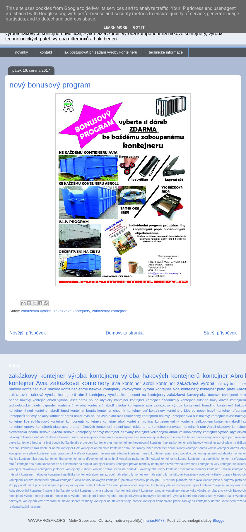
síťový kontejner (143, 490)
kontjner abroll (102, 469)
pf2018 (160, 480)
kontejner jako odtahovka (215, 453)
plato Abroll (236, 389)
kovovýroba (131, 389)
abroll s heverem (60, 437)
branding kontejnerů (217, 405)
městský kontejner (21, 474)
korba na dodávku (125, 469)
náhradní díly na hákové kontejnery (174, 474)
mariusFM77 (154, 520)
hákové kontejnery (104, 389)
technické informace (166, 52)
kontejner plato (213, 389)
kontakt (46, 52)
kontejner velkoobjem (196, 421)
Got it (139, 27)
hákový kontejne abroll (38, 400)
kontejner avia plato (22, 453)
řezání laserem (30, 506)
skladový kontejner (231, 426)
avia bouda (91, 416)
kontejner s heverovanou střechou (174, 464)
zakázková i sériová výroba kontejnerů (42, 394)
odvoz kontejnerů (232, 400)
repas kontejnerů (203, 485)
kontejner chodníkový (162, 400)
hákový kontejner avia (27, 389)
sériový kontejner (106, 432)
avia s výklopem (223, 437)
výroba (201, 490)
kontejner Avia (28, 383)
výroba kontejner (157, 389)
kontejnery (157, 410)
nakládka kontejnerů (48, 474)
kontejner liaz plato (32, 458)
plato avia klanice (200, 480)
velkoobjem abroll (164, 432)
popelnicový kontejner (214, 410)
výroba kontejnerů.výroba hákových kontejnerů (139, 495)
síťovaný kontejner (135, 432)
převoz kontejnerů (178, 485)
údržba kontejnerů (223, 501)
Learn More (115, 27)
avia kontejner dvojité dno (157, 437)
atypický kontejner (114, 400)
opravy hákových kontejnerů (101, 480)
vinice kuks (188, 490)
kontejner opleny (104, 464)
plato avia (60, 426)
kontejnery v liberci (78, 469)
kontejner (137, 400)
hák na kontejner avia (177, 442)
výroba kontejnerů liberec (88, 495)
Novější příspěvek (27, 332)
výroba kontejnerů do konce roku (47, 495)
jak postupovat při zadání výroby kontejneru (100, 52)
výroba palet (225, 495)
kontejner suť (137, 410)
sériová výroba (50, 432)
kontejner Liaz (70, 448)
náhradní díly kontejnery (132, 474)
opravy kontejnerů (38, 426)
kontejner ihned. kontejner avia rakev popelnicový (162, 453)
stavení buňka (55, 490)
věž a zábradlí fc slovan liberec (59, 501)
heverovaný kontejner (148, 442)
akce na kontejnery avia (123, 437)
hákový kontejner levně (216, 416)
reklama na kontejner (149, 426)
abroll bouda (88, 400)
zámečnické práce (168, 501)
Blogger (219, 520)
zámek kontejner (144, 501)
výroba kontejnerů (93, 375)
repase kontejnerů (227, 485)
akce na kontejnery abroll (89, 437)
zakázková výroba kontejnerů (177, 405)
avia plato (108, 416)
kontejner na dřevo (81, 458)
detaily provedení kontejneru (89, 442)
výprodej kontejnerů (58, 405)
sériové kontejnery (77, 432)
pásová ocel (128, 485)
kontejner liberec (56, 458)
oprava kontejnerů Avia (65, 480)
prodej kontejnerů (72, 485)
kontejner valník (167, 421)
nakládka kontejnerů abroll (81, 474)
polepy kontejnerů (47, 485)
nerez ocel (107, 474)
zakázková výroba (36, 311)
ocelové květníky (210, 474)
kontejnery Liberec (181, 410)
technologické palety (25, 405)
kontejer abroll (50, 448)
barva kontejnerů (20, 442)
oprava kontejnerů (36, 480)
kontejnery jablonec (51, 469)
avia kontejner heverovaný (194, 437)
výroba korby (207, 495)
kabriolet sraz (30, 448)
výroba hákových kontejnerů (160, 375)
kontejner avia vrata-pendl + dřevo (61, 453)
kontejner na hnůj (106, 458)
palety (150, 480)
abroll (43, 437)
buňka (65, 442)
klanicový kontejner (50, 421)
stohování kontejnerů (116, 490)
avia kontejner (126, 383)
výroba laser (67, 400)
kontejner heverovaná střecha (106, 453)
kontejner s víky (208, 464)
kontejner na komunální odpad (139, 458)
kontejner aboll (114, 421)
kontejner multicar (140, 421)
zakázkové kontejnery (72, 311)
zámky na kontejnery (196, 501)
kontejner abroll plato (95, 448)
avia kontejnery (185, 389)
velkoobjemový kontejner (198, 432)
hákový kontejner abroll (68, 389)
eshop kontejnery (120, 442)
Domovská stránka (125, 332)
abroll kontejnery (92, 394)
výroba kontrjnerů (185, 495)
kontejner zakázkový (23, 469)
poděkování (26, 485)
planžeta (181, 480)
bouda (56, 442)
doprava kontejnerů (223, 395)
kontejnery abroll (227, 421)
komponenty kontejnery (84, 421)
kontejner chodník (111, 410)
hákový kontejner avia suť (178, 416)
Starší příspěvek (220, 332)
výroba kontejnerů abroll (94, 405)
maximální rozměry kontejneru (200, 469)
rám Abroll (208, 426)
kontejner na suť (53, 464)
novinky (21, 52)
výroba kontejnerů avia (134, 405)
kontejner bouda (83, 410)
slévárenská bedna (23, 432)
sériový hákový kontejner (45, 416)
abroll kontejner (159, 383)
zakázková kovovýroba (186, 394)
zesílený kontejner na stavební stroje (106, 501)
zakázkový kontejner (109, 311)
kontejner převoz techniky (133, 464)
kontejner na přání (29, 464)
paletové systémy (133, 480)
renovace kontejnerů (183, 426)
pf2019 (170, 480)
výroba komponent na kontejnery (136, 394)
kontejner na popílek (202, 458)
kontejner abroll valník (201, 448)
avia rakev (125, 416)
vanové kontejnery (167, 490)
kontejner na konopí (173, 458)
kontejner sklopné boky (199, 400)
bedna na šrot (41, 442)
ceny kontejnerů (146, 416)
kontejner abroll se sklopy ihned (131, 448)
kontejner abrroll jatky (231, 448)
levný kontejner (168, 469)
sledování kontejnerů (30, 490)
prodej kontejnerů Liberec (102, 485)
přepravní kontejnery (151, 485)
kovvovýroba (147, 469)
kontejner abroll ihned (52, 410)
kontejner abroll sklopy (169, 448)
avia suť (240, 437)
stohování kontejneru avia (83, 490)
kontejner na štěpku (78, 464)
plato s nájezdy (223, 480)
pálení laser (123, 426)
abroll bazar (73, 416)
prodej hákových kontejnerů (91, 426)
